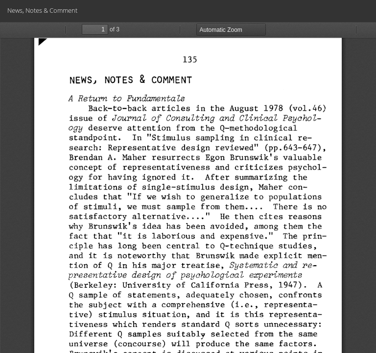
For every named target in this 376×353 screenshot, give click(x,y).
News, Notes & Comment (42, 10)
